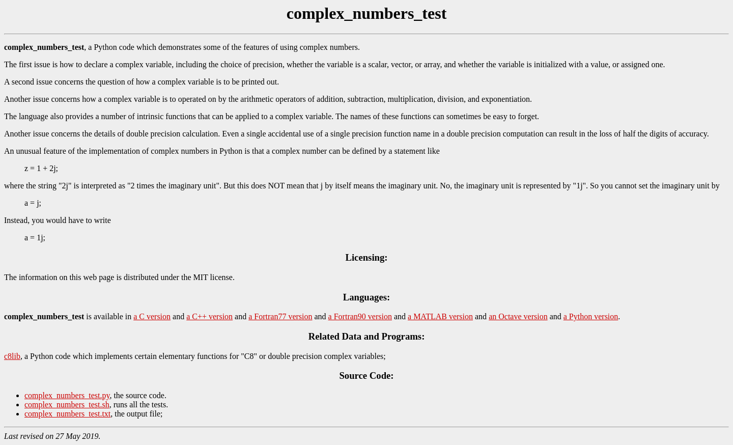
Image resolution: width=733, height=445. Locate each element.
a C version (152, 316)
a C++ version (209, 316)
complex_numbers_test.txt (67, 413)
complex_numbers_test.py (66, 395)
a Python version (590, 316)
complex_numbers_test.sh (66, 404)
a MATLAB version (440, 316)
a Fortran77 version (280, 316)
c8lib (12, 356)
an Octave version (518, 316)
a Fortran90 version (360, 316)
